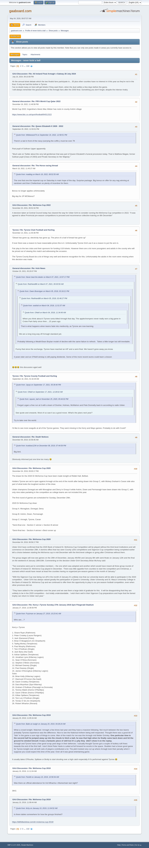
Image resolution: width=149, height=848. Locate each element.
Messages (15, 55)
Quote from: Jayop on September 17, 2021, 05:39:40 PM (38, 385)
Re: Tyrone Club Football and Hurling (37, 230)
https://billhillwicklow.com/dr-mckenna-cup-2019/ (32, 822)
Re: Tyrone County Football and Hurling (38, 376)
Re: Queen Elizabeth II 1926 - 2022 (47, 126)
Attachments (35, 55)
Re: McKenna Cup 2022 (39, 205)
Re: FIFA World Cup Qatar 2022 (46, 101)
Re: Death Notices (40, 437)
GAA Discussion (20, 74)
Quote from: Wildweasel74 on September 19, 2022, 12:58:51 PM (41, 135)
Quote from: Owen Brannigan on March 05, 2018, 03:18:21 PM (44, 291)
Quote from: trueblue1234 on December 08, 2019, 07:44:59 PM (41, 446)
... (25, 66)
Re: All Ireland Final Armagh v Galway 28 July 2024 (52, 74)
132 (27, 66)
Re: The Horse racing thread (45, 165)
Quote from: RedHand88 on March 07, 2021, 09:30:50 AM (40, 284)
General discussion (21, 101)
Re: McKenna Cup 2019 (39, 715)
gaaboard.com (20, 11)
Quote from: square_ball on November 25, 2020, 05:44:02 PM (43, 399)
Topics (24, 55)
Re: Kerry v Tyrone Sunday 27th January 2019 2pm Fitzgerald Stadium (61, 605)
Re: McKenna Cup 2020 (39, 468)
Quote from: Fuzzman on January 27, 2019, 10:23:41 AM (38, 614)
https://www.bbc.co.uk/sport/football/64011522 (32, 114)
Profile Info (15, 36)
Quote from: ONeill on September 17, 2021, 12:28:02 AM (40, 392)
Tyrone (15, 230)
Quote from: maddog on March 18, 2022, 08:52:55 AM (37, 174)
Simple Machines (27, 845)
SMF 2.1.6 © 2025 (13, 845)
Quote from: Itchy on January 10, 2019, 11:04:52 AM (36, 808)
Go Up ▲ (138, 845)
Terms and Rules (128, 845)
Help (118, 845)
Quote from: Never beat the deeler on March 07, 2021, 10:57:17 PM (42, 277)
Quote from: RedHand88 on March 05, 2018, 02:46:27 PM (44, 298)
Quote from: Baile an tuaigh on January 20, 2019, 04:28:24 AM (40, 724)
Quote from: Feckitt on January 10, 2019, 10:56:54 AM (37, 777)
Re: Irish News (38, 268)
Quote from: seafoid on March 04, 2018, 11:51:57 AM (44, 306)
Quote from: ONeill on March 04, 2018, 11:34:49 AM (45, 313)
